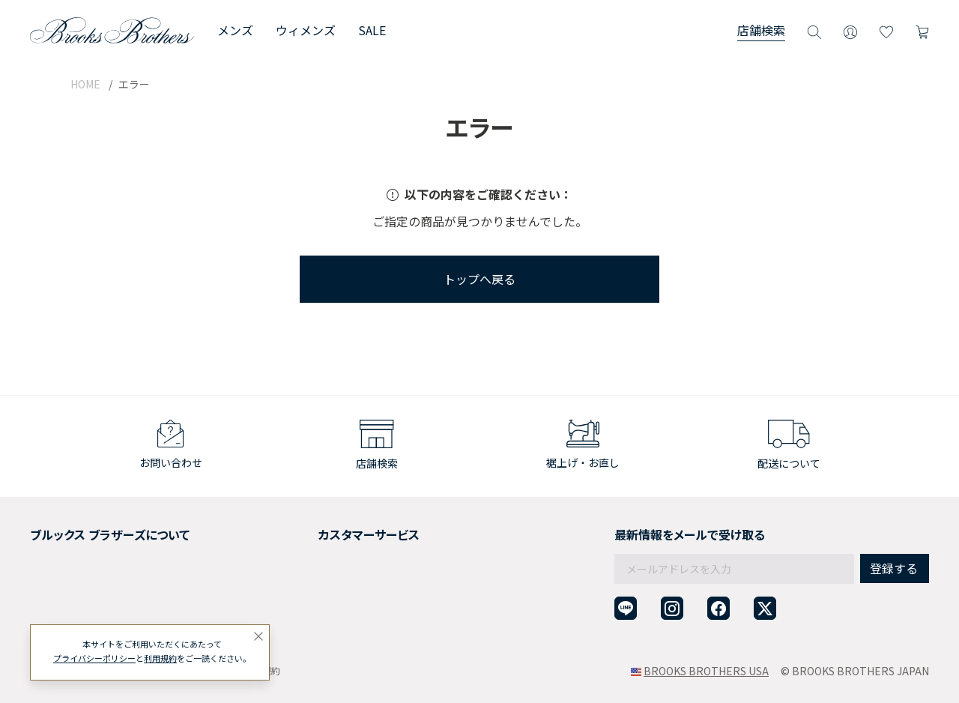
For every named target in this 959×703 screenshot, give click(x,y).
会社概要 (51, 530)
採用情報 (51, 548)
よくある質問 (304, 585)
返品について (304, 548)
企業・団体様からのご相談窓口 (346, 622)
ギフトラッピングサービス (336, 567)
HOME (85, 83)
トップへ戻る (479, 279)
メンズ (235, 30)
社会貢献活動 (61, 567)
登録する (894, 536)
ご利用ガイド (304, 530)
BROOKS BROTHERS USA (706, 670)
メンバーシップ (66, 585)
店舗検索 (761, 30)
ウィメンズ (306, 30)
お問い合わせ (304, 604)
